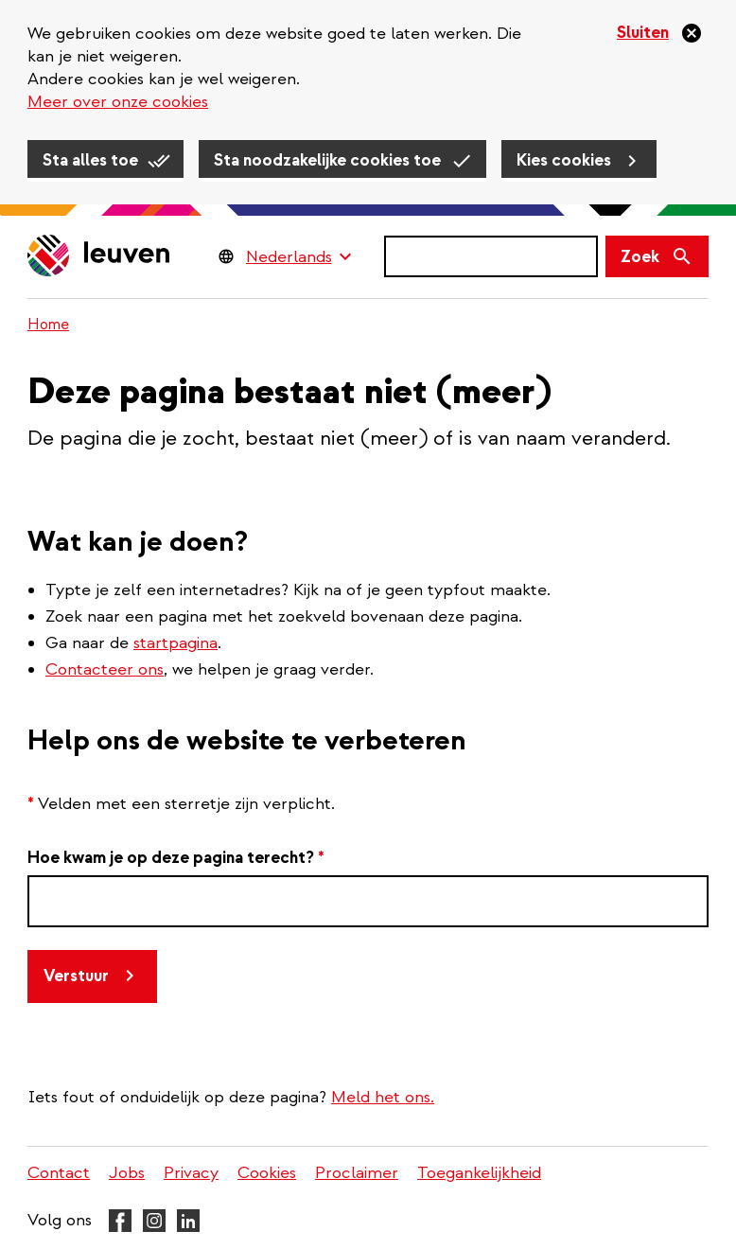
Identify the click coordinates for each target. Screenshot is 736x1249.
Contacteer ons (104, 669)
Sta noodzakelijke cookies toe (327, 160)
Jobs (127, 1173)
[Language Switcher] (298, 256)
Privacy (191, 1173)
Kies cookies (564, 160)
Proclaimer (356, 1173)
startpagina (175, 643)
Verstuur (76, 976)
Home (48, 324)
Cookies (266, 1173)
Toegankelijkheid (479, 1173)
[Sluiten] (660, 33)
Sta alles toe (90, 160)
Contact (58, 1173)
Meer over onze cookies (117, 102)
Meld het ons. (382, 1097)
